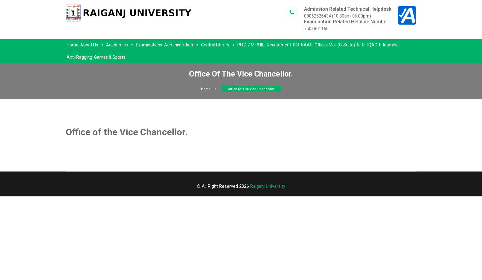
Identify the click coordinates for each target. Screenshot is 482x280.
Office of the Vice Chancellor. (251, 89)
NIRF (361, 44)
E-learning (389, 44)
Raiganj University (267, 186)
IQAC (372, 44)
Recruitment (279, 44)
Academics (120, 45)
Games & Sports (109, 57)
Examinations (149, 44)
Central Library (218, 45)
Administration (181, 45)
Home (72, 44)
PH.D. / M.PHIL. (251, 44)
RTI (296, 44)
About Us (92, 45)
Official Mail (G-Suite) (334, 44)
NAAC (307, 44)
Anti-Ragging (79, 57)
